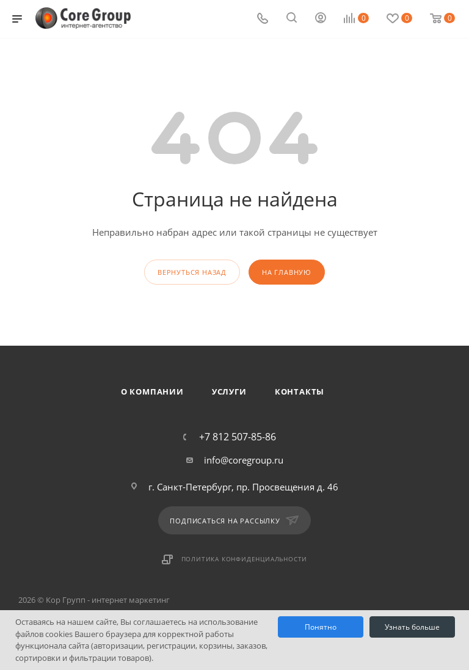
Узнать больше (412, 627)
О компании (152, 391)
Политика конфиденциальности (244, 559)
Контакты (299, 391)
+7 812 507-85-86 (237, 437)
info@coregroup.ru (243, 460)
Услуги (229, 391)
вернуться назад (192, 272)
